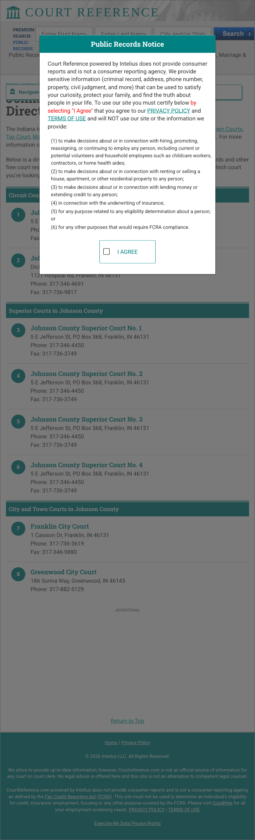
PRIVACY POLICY (168, 110)
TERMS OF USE (67, 118)
